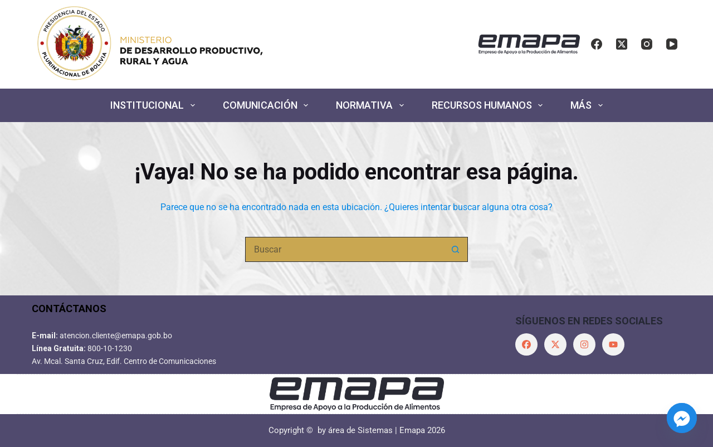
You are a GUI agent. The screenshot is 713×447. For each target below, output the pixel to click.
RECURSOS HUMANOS (490, 105)
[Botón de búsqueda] (455, 249)
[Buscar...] (344, 249)
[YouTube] (671, 44)
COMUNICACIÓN (268, 105)
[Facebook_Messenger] (682, 418)
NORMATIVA (372, 105)
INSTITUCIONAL (154, 105)
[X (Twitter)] (621, 44)
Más (588, 105)
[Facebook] (596, 44)
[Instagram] (646, 44)
